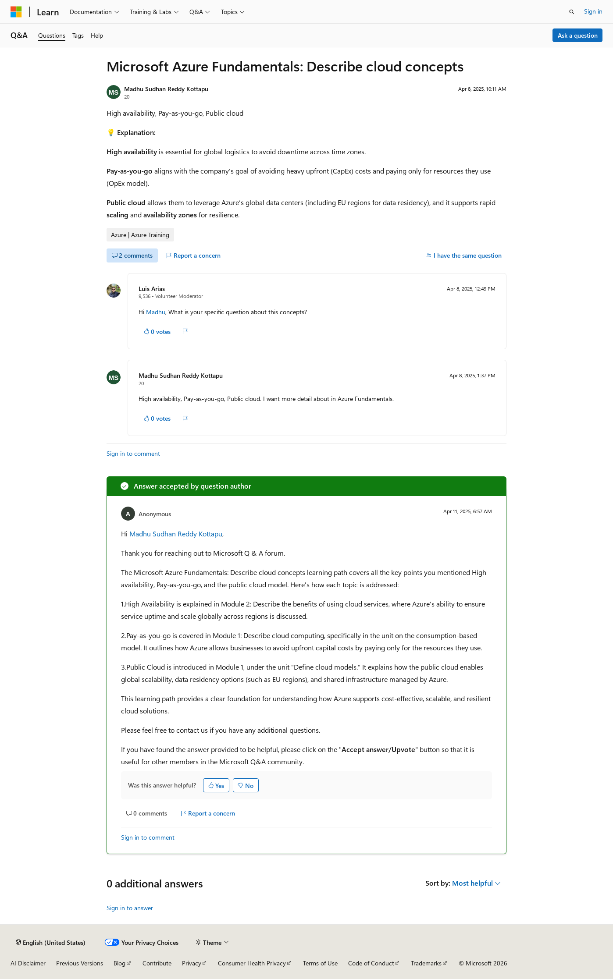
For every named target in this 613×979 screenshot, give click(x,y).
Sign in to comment (133, 453)
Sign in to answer (130, 908)
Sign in (593, 11)
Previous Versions (79, 963)
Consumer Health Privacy (252, 963)
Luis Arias (152, 288)
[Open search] (572, 12)
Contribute (157, 963)
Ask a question (578, 35)
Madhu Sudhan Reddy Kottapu (166, 89)
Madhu (155, 312)
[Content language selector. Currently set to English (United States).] (51, 942)
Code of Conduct (371, 963)
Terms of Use (320, 963)
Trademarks (426, 963)
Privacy (191, 963)
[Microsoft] (16, 12)
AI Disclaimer (28, 963)
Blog (119, 963)
